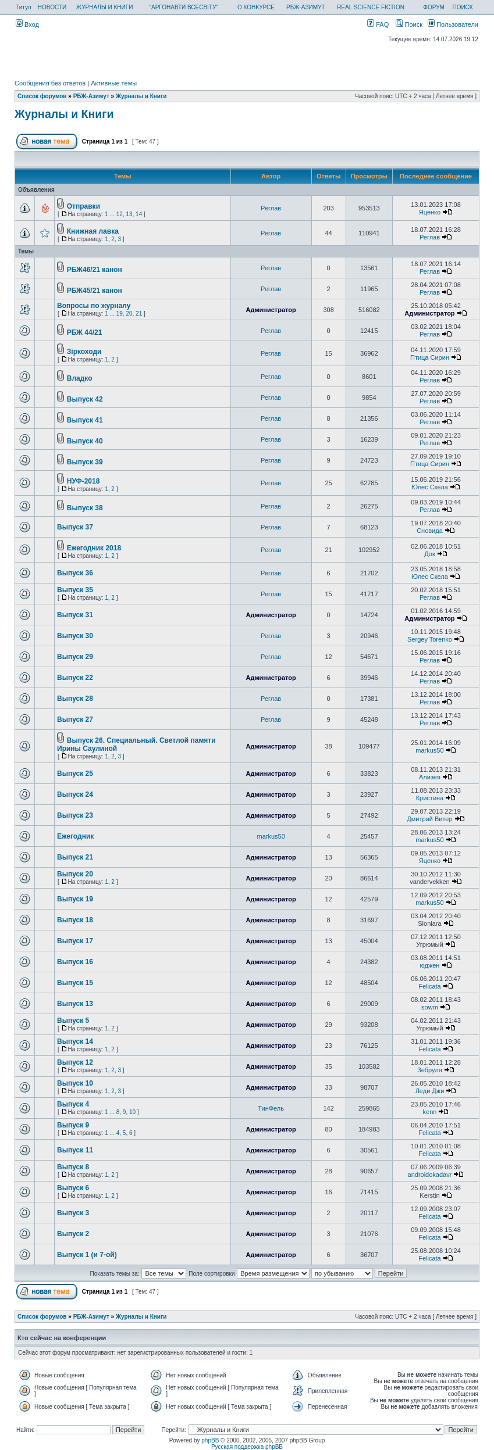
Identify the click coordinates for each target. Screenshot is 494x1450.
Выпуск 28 (75, 698)
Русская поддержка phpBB (247, 1447)
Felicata (429, 986)
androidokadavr (430, 1174)
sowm (429, 1007)
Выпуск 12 (75, 1062)
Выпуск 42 (85, 399)
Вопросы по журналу (93, 306)
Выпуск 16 (75, 962)
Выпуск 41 (85, 420)
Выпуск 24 (75, 794)
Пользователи (453, 24)
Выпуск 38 (85, 508)
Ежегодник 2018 (94, 548)
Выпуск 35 (75, 590)
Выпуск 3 (73, 1213)
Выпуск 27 (75, 719)
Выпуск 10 (75, 1083)
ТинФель (271, 1108)
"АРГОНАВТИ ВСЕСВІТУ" (183, 7)
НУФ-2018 (83, 481)
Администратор (271, 309)
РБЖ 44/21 (84, 332)
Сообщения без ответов (50, 83)
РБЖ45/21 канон (94, 291)
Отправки (83, 206)
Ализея (429, 777)
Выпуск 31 (75, 615)
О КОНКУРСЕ (256, 7)
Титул (23, 7)
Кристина (430, 797)
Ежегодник (75, 836)
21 (139, 313)
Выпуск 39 (85, 462)
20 (129, 313)
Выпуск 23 (75, 815)
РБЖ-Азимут (91, 96)
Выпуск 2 (73, 1234)
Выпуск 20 (75, 874)
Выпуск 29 (75, 657)
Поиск (409, 24)
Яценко (429, 212)
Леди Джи (430, 1090)
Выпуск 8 (73, 1167)
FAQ (378, 24)
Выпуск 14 (75, 1041)
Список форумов (42, 96)
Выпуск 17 (75, 941)
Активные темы (114, 83)
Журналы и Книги (141, 96)
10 (132, 1112)
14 (139, 214)
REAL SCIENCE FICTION (370, 7)
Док (429, 553)
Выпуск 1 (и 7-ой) (87, 1255)
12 (119, 214)
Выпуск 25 (75, 773)
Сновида (430, 530)
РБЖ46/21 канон (94, 270)
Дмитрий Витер (429, 818)
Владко (80, 378)
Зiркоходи (84, 352)
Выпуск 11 (75, 1150)
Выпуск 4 (73, 1104)
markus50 (429, 750)
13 (129, 214)
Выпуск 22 (75, 678)
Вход (27, 24)
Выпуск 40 (85, 441)
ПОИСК (462, 7)
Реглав (271, 208)
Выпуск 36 (75, 573)
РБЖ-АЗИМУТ (305, 7)
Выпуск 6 (73, 1188)
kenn (430, 1111)
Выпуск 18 (75, 920)
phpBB (210, 1440)
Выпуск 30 (75, 636)
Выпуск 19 (75, 899)
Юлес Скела (429, 487)
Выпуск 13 (75, 1004)
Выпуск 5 (73, 1020)
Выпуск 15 (75, 983)
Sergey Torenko (429, 639)
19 (119, 313)
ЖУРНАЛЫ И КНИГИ (104, 7)
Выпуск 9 (73, 1125)
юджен (429, 965)
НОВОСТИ (52, 7)
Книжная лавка (93, 231)
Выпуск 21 (75, 857)
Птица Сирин (429, 357)
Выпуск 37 (75, 527)
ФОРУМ (434, 7)
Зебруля (429, 1069)
